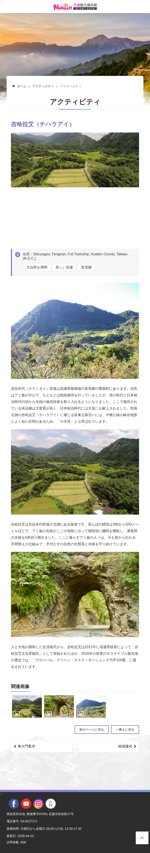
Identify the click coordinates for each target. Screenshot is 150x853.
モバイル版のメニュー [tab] (6, 6)
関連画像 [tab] (20, 686)
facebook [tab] (14, 804)
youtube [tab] (26, 804)
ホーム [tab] (21, 86)
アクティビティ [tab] (43, 86)
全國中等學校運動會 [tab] (51, 804)
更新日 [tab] (11, 836)
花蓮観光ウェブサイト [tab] (75, 6)
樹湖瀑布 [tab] (125, 746)
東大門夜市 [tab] (26, 746)
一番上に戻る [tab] (142, 837)
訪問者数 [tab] (13, 842)
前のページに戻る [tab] (91, 729)
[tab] (27, 706)
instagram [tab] (38, 804)
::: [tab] (1, 2)
